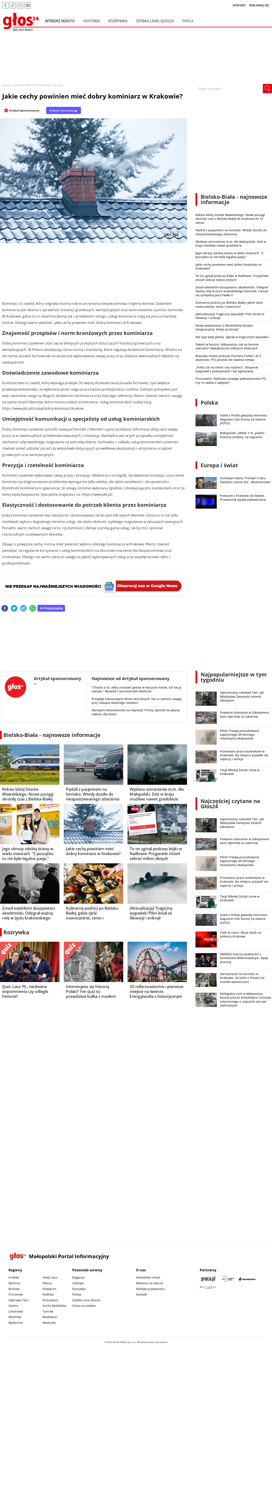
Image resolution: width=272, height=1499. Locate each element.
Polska (209, 402)
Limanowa (15, 1311)
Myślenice (15, 1323)
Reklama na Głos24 (149, 1283)
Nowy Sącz (50, 1277)
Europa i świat (219, 465)
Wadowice (49, 1317)
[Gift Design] (208, 1287)
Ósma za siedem (84, 1306)
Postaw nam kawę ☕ (64, 110)
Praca (187, 20)
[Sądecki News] (227, 1279)
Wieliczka (49, 1323)
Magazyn (78, 1277)
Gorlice (13, 1306)
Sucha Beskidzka (54, 1306)
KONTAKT (239, 5)
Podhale (48, 1294)
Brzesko (14, 1289)
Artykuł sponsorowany (24, 110)
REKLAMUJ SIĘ (259, 5)
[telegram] (23, 608)
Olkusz (47, 1283)
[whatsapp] (32, 608)
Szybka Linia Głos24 (155, 20)
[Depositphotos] (247, 1279)
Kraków (13, 1277)
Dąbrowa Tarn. (19, 1300)
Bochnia (14, 1283)
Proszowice (50, 1300)
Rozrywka (118, 20)
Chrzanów (15, 1294)
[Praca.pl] (208, 1279)
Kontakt (141, 1294)
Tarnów (47, 1311)
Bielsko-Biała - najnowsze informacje (52, 734)
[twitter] (14, 608)
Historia (91, 20)
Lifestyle (78, 1283)
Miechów (14, 1317)
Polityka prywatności (150, 1289)
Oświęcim (49, 1289)
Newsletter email (148, 1277)
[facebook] (4, 608)
